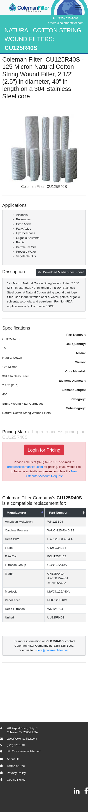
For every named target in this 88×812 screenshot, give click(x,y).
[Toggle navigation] (78, 7)
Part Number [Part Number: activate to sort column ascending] (61, 512)
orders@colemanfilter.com (65, 23)
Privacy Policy (16, 773)
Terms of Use (16, 766)
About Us (13, 759)
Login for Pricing (44, 450)
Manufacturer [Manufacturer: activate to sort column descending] (16, 512)
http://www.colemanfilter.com (24, 751)
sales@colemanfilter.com (22, 738)
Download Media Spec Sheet (61, 272)
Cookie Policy (16, 779)
